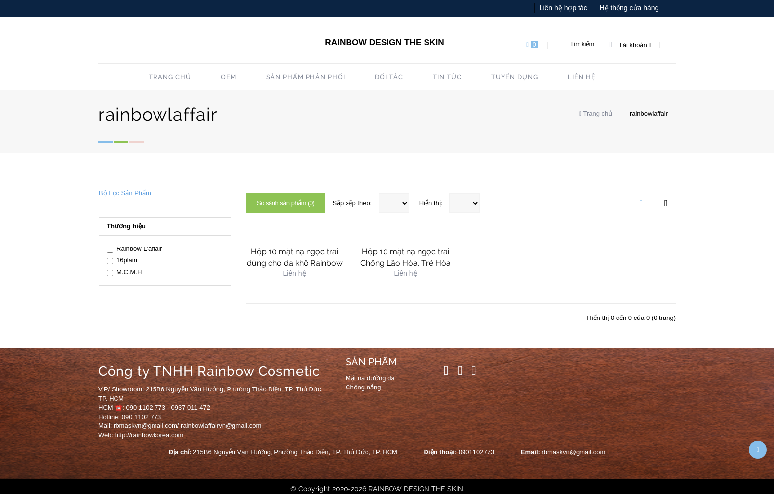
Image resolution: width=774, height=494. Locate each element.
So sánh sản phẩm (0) (285, 203)
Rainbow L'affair (134, 249)
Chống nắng (363, 387)
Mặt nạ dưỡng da (370, 378)
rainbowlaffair (649, 113)
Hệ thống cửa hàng (628, 8)
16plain (122, 260)
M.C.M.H (124, 272)
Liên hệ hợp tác (563, 8)
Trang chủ (595, 113)
